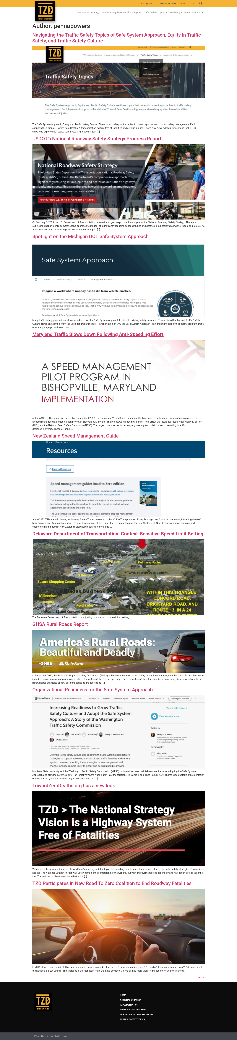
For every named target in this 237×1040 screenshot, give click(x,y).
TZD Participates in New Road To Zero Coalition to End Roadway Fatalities (112, 883)
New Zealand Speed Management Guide (75, 436)
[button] (201, 3)
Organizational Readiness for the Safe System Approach (92, 690)
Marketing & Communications (186, 12)
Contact (192, 3)
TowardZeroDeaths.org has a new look (73, 785)
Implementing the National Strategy (121, 12)
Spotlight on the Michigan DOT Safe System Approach (90, 236)
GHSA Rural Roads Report (60, 624)
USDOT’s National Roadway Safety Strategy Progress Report (96, 139)
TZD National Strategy (88, 12)
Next (201, 977)
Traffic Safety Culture (133, 1009)
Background (146, 3)
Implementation (129, 1005)
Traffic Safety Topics (155, 12)
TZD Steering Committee (165, 3)
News (182, 3)
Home (123, 995)
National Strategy (130, 1000)
